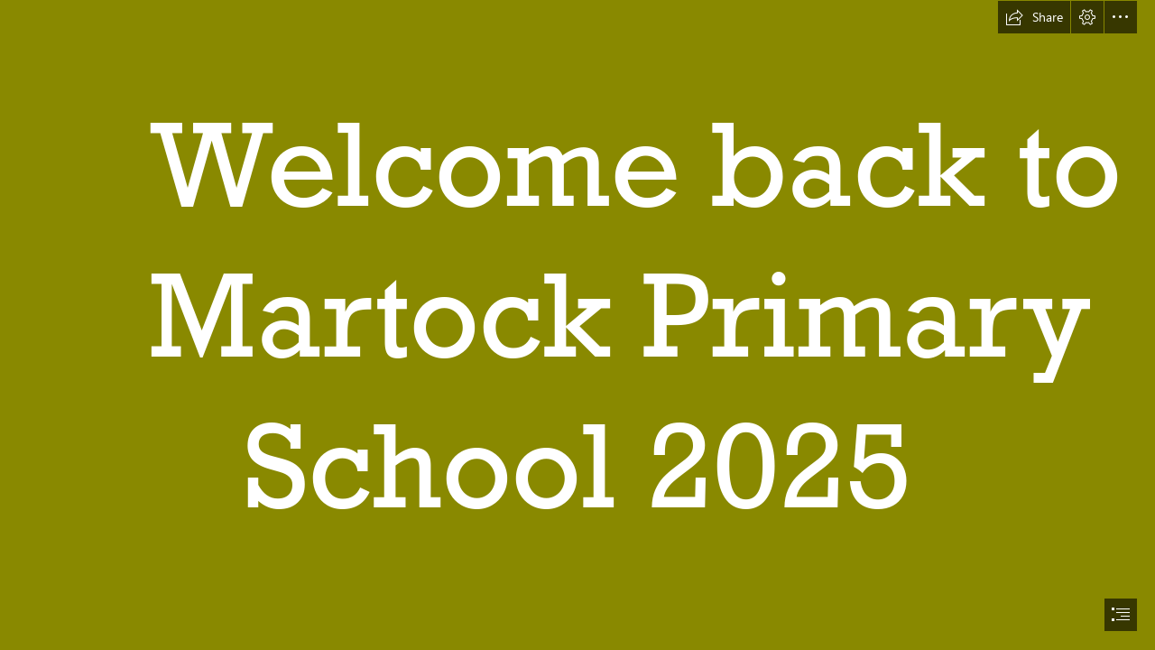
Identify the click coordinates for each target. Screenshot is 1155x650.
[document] (577, 325)
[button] (1034, 17)
